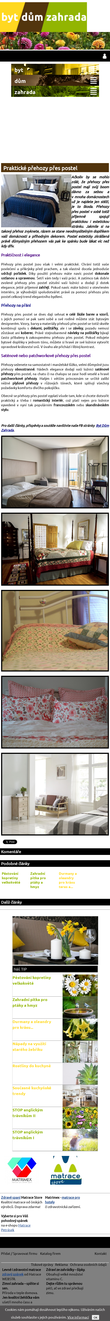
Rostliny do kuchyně (32, 1065)
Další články (11, 902)
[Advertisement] (55, 130)
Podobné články (15, 863)
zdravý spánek (12, 1274)
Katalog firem (50, 1253)
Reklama (61, 1264)
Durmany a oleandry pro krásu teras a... (68, 880)
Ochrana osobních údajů (88, 1264)
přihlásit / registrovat (104, 56)
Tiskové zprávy (42, 1264)
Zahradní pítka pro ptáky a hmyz (38, 880)
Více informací (78, 1317)
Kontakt (101, 1253)
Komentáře (11, 851)
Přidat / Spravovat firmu (19, 1253)
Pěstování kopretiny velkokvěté (11, 877)
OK (95, 1317)
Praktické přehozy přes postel (40, 168)
